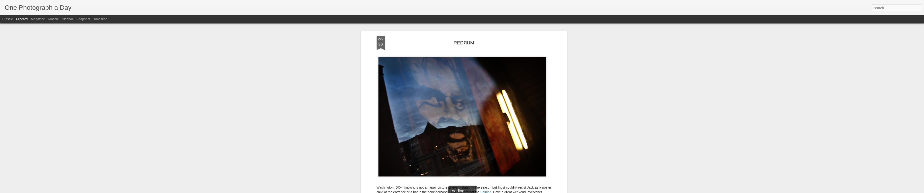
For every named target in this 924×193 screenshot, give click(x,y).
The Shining (499, 60)
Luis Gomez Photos (391, 47)
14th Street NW (423, 60)
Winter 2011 (518, 60)
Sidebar (67, 19)
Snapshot (83, 19)
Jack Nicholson (447, 60)
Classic (7, 19)
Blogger (476, 190)
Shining (485, 38)
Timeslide (100, 19)
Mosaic (53, 19)
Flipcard (22, 19)
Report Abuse (490, 190)
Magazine (38, 19)
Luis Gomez (487, 54)
